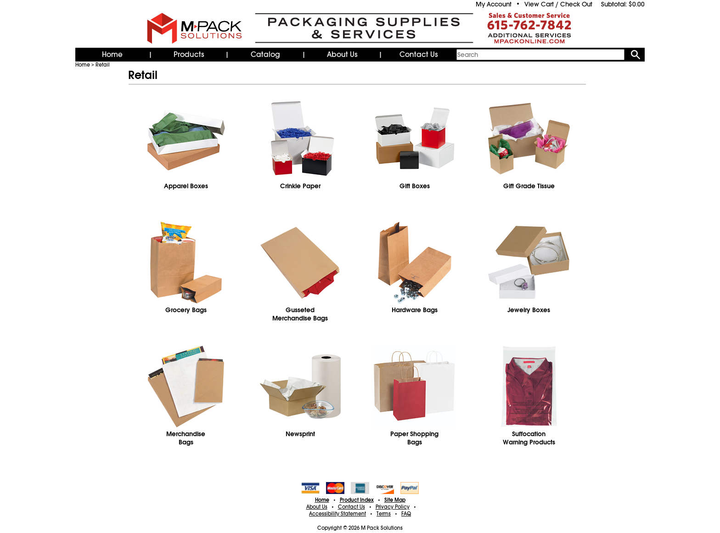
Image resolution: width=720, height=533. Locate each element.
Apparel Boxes (186, 186)
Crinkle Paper (300, 186)
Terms (384, 514)
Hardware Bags (415, 310)
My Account (494, 4)
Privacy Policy (393, 507)
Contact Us (418, 54)
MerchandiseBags (185, 438)
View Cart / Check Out (558, 4)
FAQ (406, 514)
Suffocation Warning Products (529, 438)
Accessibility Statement (337, 514)
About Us (342, 54)
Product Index (357, 500)
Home (112, 54)
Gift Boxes (414, 186)
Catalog (265, 54)
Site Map (394, 500)
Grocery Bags (186, 310)
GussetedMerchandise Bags (300, 314)
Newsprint (300, 434)
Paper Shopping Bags (414, 438)
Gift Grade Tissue (529, 186)
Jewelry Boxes (528, 310)
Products (189, 54)
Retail (103, 65)
